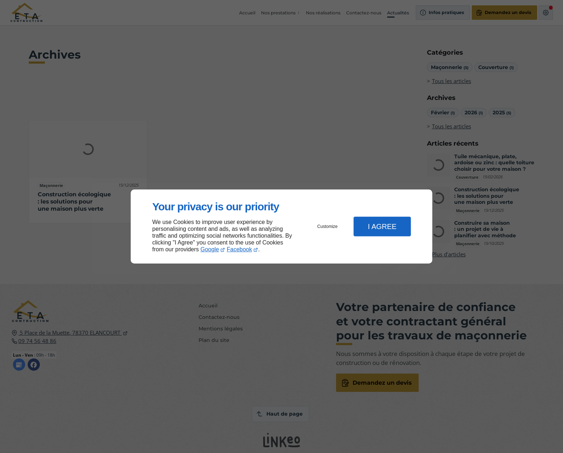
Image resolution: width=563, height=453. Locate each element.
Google (209, 249)
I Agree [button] (382, 226)
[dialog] (281, 226)
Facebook (239, 249)
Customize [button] (327, 226)
